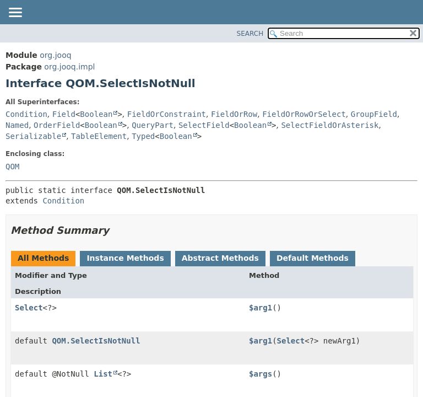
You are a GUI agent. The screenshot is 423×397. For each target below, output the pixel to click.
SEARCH (250, 33)
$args (260, 373)
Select (29, 307)
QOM (12, 166)
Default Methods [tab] (312, 258)
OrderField (57, 125)
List (103, 373)
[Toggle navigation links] (15, 13)
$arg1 (260, 307)
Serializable (33, 136)
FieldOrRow (234, 114)
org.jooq (55, 55)
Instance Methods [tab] (125, 258)
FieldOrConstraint (166, 114)
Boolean (96, 114)
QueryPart (152, 125)
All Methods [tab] (43, 258)
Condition (26, 114)
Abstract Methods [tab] (220, 258)
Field (63, 114)
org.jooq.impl (69, 66)
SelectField (204, 125)
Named (17, 125)
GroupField (374, 114)
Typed (143, 136)
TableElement (99, 136)
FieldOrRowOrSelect (304, 114)
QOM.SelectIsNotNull (96, 340)
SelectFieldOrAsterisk (329, 125)
